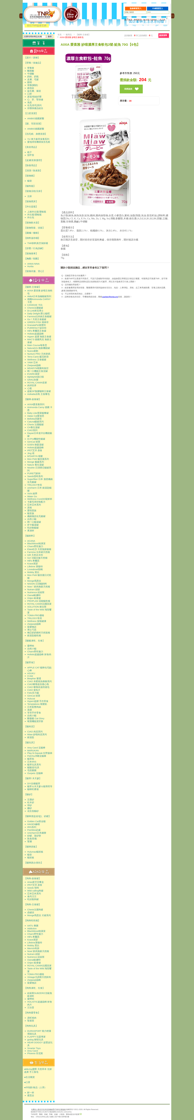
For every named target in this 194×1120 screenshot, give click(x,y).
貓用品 (69, 34)
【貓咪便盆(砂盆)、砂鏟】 (37, 816)
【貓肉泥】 (30, 726)
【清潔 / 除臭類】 (33, 170)
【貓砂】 (28, 794)
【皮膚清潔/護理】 (33, 160)
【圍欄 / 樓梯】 (32, 233)
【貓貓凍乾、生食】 (34, 640)
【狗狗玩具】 (31, 1025)
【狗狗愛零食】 (32, 1012)
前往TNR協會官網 (37, 25)
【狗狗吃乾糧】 (32, 920)
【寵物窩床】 (31, 201)
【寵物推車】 (31, 253)
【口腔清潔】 (31, 113)
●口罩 (27, 1082)
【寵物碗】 (30, 175)
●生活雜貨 (29, 1077)
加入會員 (128, 20)
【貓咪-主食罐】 (32, 287)
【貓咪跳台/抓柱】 (33, 862)
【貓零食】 (30, 662)
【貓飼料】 (30, 535)
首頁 (60, 34)
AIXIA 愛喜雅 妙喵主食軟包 (72, 37)
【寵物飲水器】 (32, 222)
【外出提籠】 (31, 206)
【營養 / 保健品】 (33, 62)
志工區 (162, 20)
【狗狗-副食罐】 (32, 878)
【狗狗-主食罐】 (32, 904)
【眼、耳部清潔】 (33, 123)
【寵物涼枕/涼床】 (33, 191)
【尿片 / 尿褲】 (32, 57)
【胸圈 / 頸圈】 (32, 258)
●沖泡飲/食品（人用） (35, 1087)
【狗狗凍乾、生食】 (34, 988)
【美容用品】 (31, 147)
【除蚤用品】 (31, 165)
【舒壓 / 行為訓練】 (34, 248)
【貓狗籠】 (30, 186)
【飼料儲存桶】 (32, 238)
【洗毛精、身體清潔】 (35, 134)
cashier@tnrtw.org (110, 297)
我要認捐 (128, 89)
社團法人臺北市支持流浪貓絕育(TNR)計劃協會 (48, 1109)
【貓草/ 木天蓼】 (32, 778)
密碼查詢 (138, 20)
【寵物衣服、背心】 (34, 271)
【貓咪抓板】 (31, 846)
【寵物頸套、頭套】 (34, 227)
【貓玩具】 (30, 742)
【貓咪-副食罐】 (32, 399)
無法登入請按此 (150, 20)
